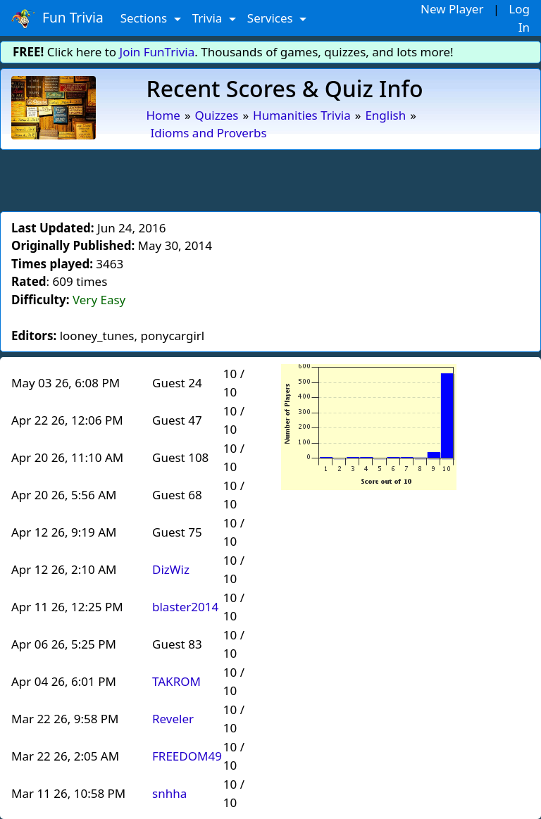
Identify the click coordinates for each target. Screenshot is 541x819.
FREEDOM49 (187, 756)
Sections (145, 18)
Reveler (173, 719)
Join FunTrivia (157, 52)
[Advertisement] (270, 178)
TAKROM (176, 681)
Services (271, 18)
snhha (169, 793)
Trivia (208, 18)
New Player (452, 9)
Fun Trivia (57, 18)
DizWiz (170, 569)
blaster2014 (185, 607)
